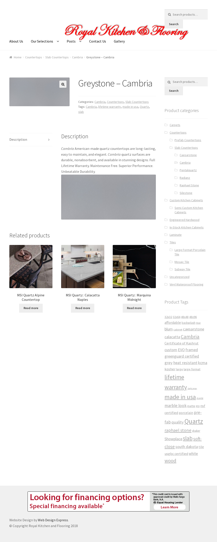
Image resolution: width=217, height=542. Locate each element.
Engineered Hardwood (184, 220)
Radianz (185, 178)
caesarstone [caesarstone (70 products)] (193, 329)
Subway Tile (182, 269)
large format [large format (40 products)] (192, 369)
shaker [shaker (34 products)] (196, 431)
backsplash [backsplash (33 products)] (188, 323)
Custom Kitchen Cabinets (186, 200)
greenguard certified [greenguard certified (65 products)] (182, 356)
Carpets (175, 125)
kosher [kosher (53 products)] (170, 369)
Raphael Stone (189, 185)
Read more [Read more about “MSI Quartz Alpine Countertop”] (31, 308)
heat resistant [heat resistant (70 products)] (185, 362)
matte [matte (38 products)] (191, 406)
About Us (16, 41)
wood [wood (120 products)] (170, 460)
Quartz (144, 107)
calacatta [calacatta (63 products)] (172, 336)
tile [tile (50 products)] (201, 446)
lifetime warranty (109, 107)
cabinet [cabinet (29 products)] (177, 329)
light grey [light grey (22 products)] (192, 388)
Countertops (33, 57)
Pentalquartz (188, 170)
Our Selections (42, 41)
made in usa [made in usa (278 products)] (180, 397)
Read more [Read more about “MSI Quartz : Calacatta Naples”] (82, 308)
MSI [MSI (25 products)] (198, 406)
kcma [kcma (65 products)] (202, 362)
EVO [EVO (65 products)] (181, 349)
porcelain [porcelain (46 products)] (186, 413)
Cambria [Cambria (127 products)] (190, 336)
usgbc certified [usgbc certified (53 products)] (176, 453)
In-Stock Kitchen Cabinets (187, 227)
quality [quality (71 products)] (177, 422)
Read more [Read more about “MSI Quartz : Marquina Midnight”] (134, 308)
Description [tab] (18, 139)
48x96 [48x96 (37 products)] (193, 317)
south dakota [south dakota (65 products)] (186, 446)
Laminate (176, 235)
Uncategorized (179, 277)
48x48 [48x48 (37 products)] (185, 317)
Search (174, 24)
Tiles (173, 242)
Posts (71, 41)
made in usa (130, 107)
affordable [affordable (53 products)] (173, 322)
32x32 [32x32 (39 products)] (168, 317)
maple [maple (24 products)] (200, 398)
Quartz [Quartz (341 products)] (193, 421)
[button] (62, 84)
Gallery (119, 41)
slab (81, 112)
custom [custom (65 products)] (171, 349)
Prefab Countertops (188, 140)
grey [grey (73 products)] (169, 362)
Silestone (186, 193)
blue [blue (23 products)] (198, 322)
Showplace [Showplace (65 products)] (173, 438)
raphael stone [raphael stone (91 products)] (178, 430)
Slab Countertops (57, 57)
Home (18, 57)
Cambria (77, 57)
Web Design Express (53, 520)
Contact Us (97, 41)
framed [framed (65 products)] (191, 349)
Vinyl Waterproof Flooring (186, 284)
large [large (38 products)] (179, 369)
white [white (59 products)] (193, 453)
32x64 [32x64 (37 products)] (176, 317)
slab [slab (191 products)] (188, 438)
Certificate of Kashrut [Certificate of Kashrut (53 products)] (182, 343)
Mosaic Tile (182, 262)
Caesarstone (188, 155)
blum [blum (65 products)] (169, 329)
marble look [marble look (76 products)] (176, 405)
